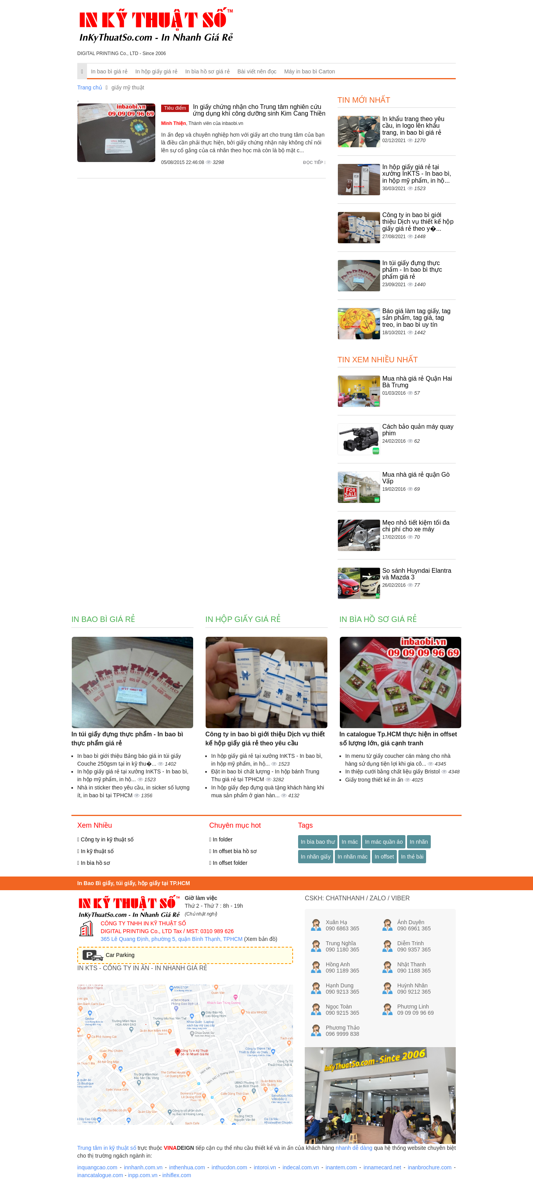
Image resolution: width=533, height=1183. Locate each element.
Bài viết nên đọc (257, 71)
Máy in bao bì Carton (309, 71)
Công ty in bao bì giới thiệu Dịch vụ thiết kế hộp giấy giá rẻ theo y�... (418, 222)
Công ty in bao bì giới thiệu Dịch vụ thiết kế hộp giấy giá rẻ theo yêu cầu (265, 739)
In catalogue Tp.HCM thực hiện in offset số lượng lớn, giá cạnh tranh (398, 739)
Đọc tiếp (314, 162)
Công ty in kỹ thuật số (105, 839)
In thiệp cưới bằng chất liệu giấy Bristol (393, 771)
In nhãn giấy (316, 856)
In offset (384, 856)
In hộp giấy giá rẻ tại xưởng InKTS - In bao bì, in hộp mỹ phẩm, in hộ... (416, 174)
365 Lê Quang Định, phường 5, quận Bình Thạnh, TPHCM (172, 939)
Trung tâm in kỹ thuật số (106, 1148)
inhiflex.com (176, 1175)
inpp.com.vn (142, 1175)
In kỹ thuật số (95, 851)
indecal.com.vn (300, 1167)
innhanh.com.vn (143, 1167)
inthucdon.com (229, 1167)
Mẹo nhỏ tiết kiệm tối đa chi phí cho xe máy (415, 526)
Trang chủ (89, 87)
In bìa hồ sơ (93, 863)
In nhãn (419, 842)
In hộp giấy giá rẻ (156, 71)
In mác (350, 842)
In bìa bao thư (318, 842)
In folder (221, 839)
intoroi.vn (265, 1167)
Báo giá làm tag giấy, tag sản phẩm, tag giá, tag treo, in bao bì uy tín (416, 318)
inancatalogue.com (100, 1175)
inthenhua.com (187, 1167)
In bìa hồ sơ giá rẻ (207, 71)
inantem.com (341, 1167)
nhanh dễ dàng (354, 1148)
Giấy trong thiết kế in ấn (375, 780)
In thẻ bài (412, 856)
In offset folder (228, 863)
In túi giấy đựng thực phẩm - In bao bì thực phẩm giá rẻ (412, 270)
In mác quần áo (384, 842)
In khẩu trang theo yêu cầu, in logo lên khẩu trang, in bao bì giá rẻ (413, 126)
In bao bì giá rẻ (109, 71)
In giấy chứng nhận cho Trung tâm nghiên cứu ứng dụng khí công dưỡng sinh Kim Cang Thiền (259, 110)
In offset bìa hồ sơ (233, 851)
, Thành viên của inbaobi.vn (202, 123)
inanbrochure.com (429, 1167)
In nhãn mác (353, 856)
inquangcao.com (97, 1167)
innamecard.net (383, 1167)
